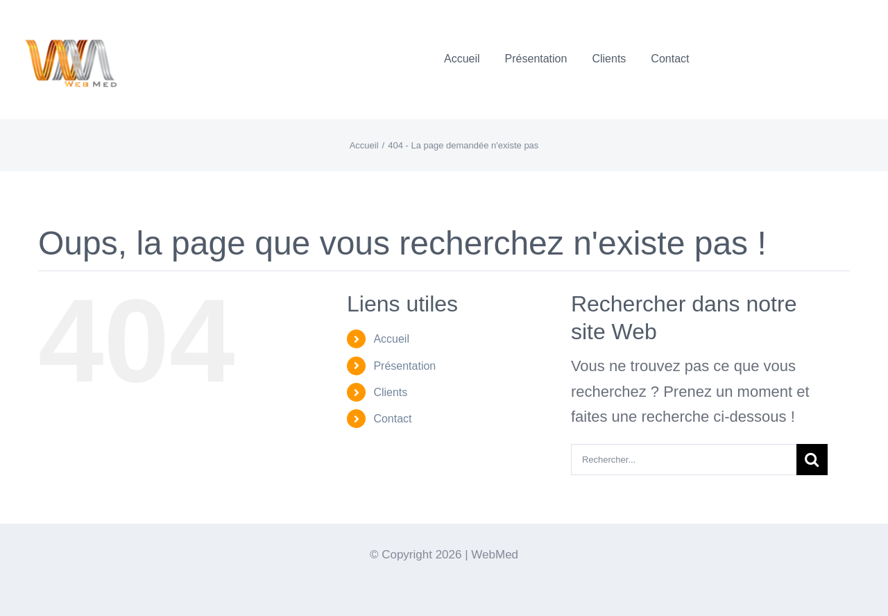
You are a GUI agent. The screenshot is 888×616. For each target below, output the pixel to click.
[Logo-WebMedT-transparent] (70, 17)
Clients (390, 392)
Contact (392, 419)
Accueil (391, 339)
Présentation (404, 366)
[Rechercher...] (683, 459)
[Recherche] (812, 459)
